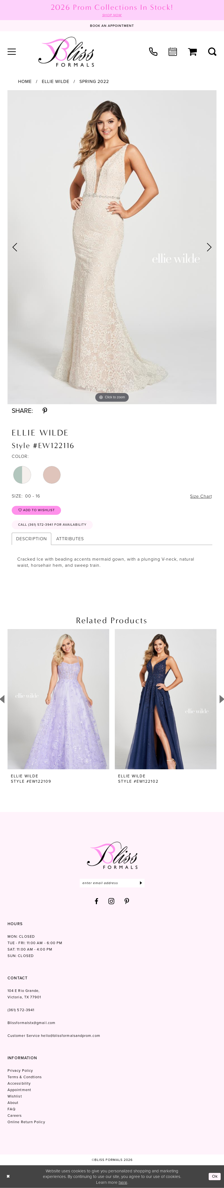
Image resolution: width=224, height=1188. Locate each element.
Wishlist (15, 1096)
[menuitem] (11, 51)
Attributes (70, 538)
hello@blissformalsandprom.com (70, 1035)
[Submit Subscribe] (141, 883)
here (123, 1182)
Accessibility (19, 1083)
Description (31, 538)
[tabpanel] (112, 247)
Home (25, 81)
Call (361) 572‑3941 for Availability (52, 524)
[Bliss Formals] (66, 52)
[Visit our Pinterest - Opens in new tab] (127, 901)
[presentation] (58, 699)
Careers (15, 1115)
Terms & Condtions (25, 1077)
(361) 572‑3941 (21, 1010)
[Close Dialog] (8, 1177)
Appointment (19, 1089)
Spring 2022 (94, 81)
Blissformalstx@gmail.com (31, 1022)
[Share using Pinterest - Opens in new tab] (45, 411)
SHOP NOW (112, 15)
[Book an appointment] (112, 25)
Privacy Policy (20, 1070)
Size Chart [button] (201, 496)
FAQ (12, 1109)
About (13, 1102)
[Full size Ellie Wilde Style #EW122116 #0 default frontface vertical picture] (112, 247)
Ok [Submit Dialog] (215, 1176)
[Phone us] (153, 51)
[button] (11, 51)
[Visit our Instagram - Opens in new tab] (111, 901)
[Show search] (212, 51)
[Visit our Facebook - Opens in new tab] (97, 901)
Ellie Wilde (55, 81)
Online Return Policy (26, 1122)
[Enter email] (112, 883)
